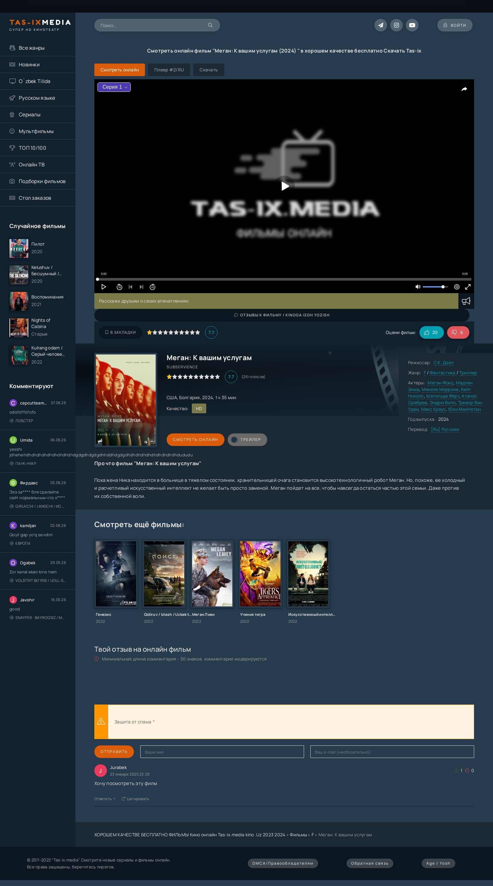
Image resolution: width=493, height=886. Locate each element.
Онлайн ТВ (32, 164)
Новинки (29, 64)
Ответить (104, 798)
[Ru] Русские (445, 429)
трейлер (246, 440)
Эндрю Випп (442, 402)
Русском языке (37, 97)
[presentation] (225, 722)
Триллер (468, 373)
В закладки (120, 332)
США (172, 397)
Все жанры (32, 47)
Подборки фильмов (42, 181)
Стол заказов (35, 197)
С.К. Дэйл (444, 362)
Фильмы (298, 835)
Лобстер (21, 420)
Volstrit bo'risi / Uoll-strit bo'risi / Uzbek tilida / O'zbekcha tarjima (38, 580)
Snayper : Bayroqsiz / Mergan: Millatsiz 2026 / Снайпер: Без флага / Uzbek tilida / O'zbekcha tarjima (38, 617)
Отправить (114, 751)
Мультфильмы (36, 131)
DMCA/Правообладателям (282, 863)
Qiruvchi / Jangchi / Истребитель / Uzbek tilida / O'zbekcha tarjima (38, 506)
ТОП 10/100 (32, 147)
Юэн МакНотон (464, 409)
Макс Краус (433, 409)
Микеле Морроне (440, 389)
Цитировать (135, 798)
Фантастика (443, 373)
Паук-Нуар (23, 463)
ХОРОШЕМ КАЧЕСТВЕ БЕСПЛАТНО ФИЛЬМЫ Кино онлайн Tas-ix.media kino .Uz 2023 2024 (189, 835)
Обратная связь (370, 863)
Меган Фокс (440, 383)
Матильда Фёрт (442, 396)
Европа (20, 543)
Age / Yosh (438, 863)
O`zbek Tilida (35, 81)
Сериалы (30, 114)
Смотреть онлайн (195, 439)
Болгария (189, 397)
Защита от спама (132, 722)
